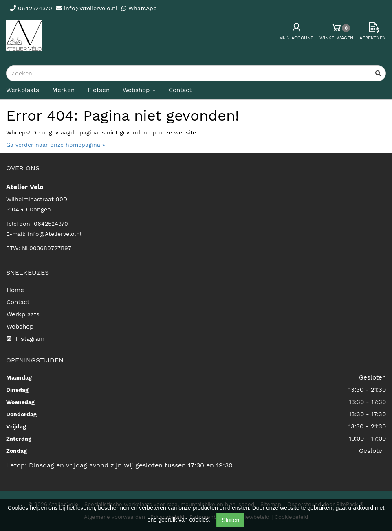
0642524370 (51, 223)
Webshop (20, 326)
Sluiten (230, 520)
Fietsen (99, 90)
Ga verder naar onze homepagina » (55, 144)
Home (15, 290)
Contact (180, 90)
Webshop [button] (139, 90)
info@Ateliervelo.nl (54, 233)
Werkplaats (22, 90)
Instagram (25, 338)
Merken (63, 90)
